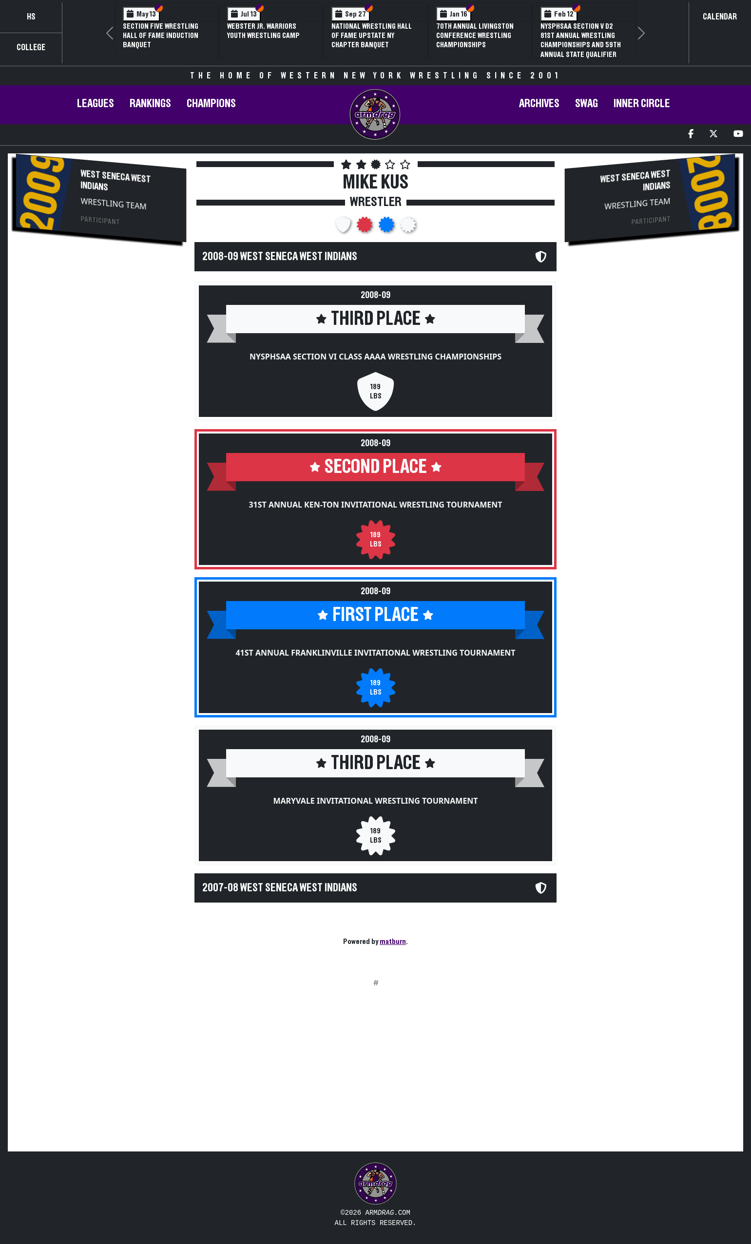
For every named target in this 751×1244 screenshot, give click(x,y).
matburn (393, 941)
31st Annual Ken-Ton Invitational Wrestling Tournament (375, 504)
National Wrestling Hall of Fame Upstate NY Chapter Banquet (371, 35)
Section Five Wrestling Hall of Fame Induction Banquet (160, 35)
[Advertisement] (101, 334)
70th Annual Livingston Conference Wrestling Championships (475, 35)
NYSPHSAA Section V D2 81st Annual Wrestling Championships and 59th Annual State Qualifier (580, 40)
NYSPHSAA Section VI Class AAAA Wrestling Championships (375, 356)
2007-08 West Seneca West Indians (279, 888)
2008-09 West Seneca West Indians (279, 257)
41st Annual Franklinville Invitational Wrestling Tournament (375, 652)
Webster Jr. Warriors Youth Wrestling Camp (263, 30)
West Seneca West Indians (116, 180)
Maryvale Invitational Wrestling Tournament (375, 800)
